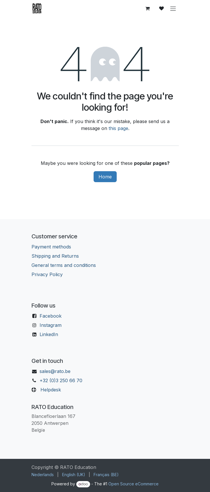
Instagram (51, 325)
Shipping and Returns (55, 256)
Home (105, 177)
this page (118, 128)
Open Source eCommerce (133, 483)
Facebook (51, 316)
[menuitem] (42, 474)
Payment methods (51, 247)
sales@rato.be (55, 371)
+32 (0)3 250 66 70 (61, 380)
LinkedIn (49, 334)
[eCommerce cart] (147, 8)
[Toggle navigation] (173, 8)
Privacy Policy (47, 274)
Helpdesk (50, 390)
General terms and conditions (63, 265)
